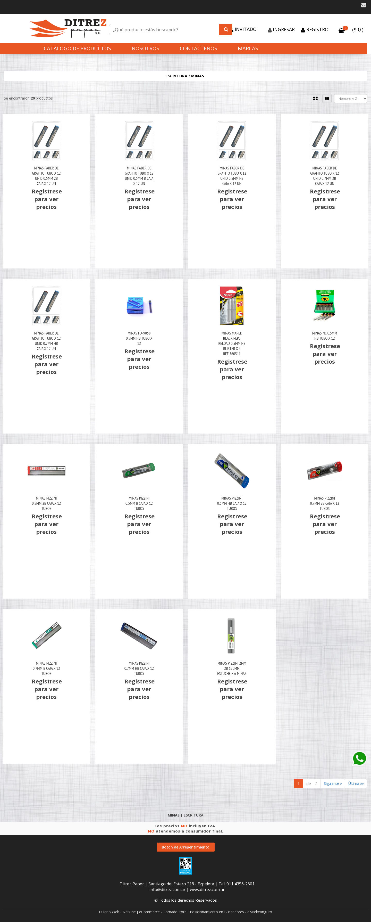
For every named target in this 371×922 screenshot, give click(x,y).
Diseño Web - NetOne (117, 911)
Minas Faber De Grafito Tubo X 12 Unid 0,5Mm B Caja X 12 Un (139, 175)
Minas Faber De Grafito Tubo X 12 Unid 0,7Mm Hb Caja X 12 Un (46, 340)
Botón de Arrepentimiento (185, 847)
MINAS (197, 76)
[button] (363, 5)
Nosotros (145, 48)
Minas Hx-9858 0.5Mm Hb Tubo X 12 (139, 338)
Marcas (248, 48)
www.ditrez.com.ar (207, 889)
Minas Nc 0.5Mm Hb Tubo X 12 (324, 335)
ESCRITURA (176, 76)
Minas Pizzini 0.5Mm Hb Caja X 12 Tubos (232, 503)
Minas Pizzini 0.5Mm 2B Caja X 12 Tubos (46, 503)
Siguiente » (333, 783)
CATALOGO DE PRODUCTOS (77, 48)
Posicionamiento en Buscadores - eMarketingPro (231, 911)
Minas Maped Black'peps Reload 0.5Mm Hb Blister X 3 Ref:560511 (231, 343)
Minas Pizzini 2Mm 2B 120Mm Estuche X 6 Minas (232, 668)
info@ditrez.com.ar (167, 889)
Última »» (356, 783)
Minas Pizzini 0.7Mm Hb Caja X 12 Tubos (139, 668)
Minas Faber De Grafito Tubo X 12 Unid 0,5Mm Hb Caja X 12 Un (231, 175)
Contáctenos (198, 48)
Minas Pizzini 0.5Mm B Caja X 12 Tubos (139, 503)
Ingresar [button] (284, 29)
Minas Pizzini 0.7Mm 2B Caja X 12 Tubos (324, 503)
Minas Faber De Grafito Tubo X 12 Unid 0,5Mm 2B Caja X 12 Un (46, 175)
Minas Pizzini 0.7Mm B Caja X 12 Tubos (46, 668)
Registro (316, 29)
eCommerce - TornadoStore (163, 911)
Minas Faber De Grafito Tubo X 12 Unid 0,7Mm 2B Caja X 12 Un (324, 175)
